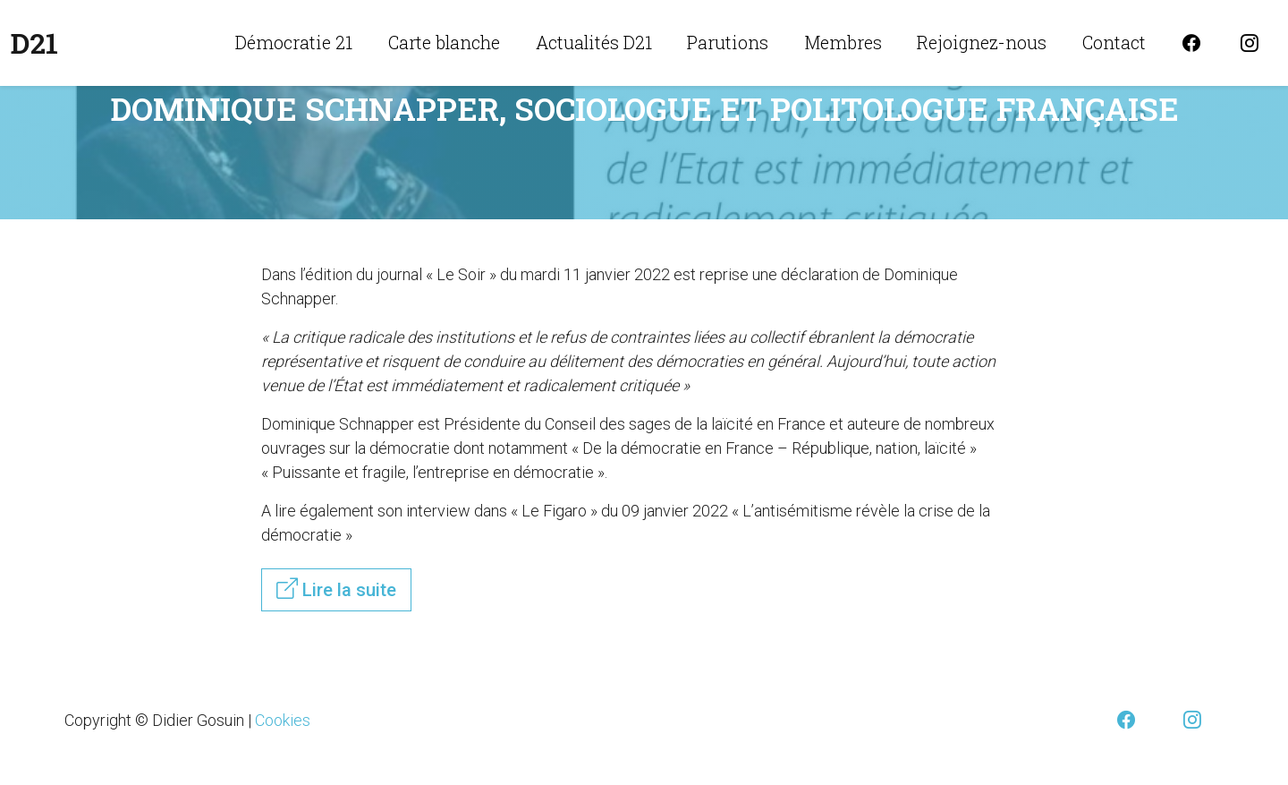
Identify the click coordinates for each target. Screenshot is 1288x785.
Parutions (727, 42)
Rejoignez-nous (981, 42)
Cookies (282, 720)
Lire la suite (336, 589)
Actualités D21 (594, 42)
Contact (1114, 42)
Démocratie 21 (293, 42)
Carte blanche (444, 42)
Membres (843, 42)
